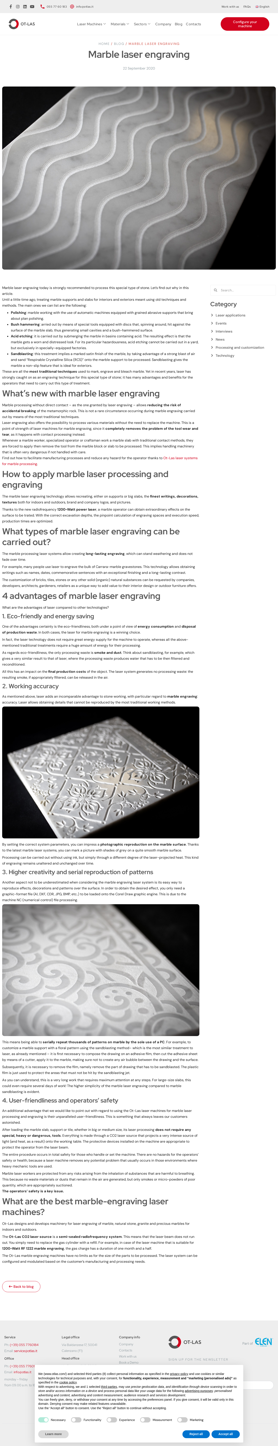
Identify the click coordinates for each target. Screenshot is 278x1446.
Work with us (230, 6)
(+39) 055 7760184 (24, 1345)
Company (163, 24)
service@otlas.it (25, 1351)
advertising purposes (199, 1391)
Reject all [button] (196, 1434)
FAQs (247, 6)
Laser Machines (91, 24)
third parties (109, 1386)
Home (104, 44)
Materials (120, 24)
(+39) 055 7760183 (24, 1366)
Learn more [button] (53, 1434)
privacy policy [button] (179, 1374)
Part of (247, 1343)
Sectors (142, 24)
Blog (179, 24)
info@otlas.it (22, 1372)
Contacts (193, 24)
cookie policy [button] (67, 1382)
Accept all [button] (225, 1434)
